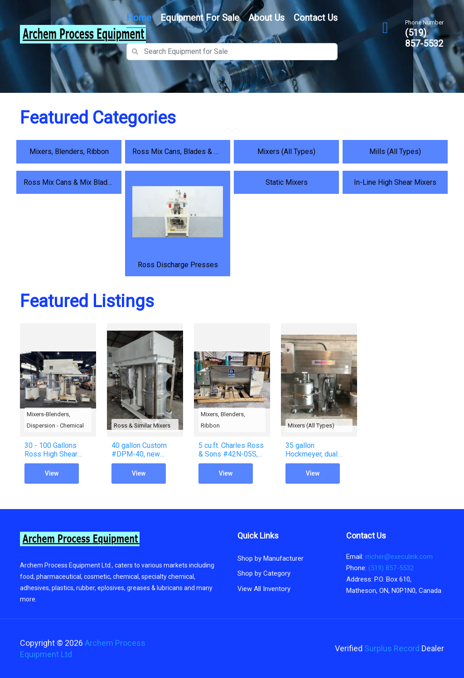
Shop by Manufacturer (270, 558)
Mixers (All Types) (311, 425)
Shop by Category (263, 573)
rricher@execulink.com (399, 557)
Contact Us (316, 17)
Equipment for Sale (199, 17)
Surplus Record (392, 648)
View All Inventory (263, 589)
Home (138, 17)
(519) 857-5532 (424, 38)
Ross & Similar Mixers (142, 425)
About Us (266, 17)
